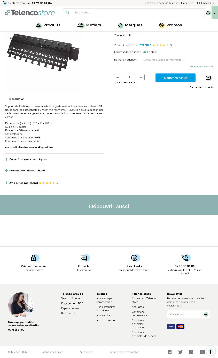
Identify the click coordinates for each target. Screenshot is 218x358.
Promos (170, 25)
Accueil (9, 35)
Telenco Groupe (70, 298)
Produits (48, 25)
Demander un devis (201, 119)
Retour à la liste (15, 42)
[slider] (160, 76)
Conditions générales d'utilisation (138, 324)
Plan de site (86, 352)
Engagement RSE (72, 303)
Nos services (104, 315)
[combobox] (123, 12)
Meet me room (25, 35)
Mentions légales (52, 352)
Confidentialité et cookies (124, 352)
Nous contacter (105, 320)
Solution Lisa (45, 35)
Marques (130, 25)
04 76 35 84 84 (42, 3)
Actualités (138, 307)
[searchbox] (128, 12)
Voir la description (201, 98)
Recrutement (69, 313)
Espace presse (70, 308)
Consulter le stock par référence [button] (163, 91)
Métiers (89, 25)
